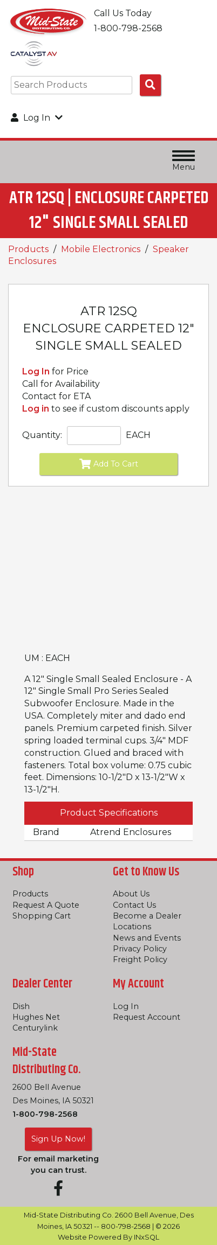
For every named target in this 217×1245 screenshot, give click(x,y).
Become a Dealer (147, 916)
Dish (21, 1006)
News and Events (147, 938)
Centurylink (35, 1028)
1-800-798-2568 (45, 1114)
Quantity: (42, 435)
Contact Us (134, 905)
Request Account (146, 1017)
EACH (138, 435)
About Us (131, 894)
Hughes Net (36, 1017)
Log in (35, 409)
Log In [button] (36, 118)
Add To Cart (108, 463)
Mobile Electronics (100, 249)
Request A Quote (45, 905)
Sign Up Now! (58, 1139)
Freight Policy (140, 959)
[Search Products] (150, 85)
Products (28, 249)
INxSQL (146, 1237)
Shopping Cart (41, 916)
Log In (36, 371)
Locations (132, 926)
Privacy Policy (140, 949)
